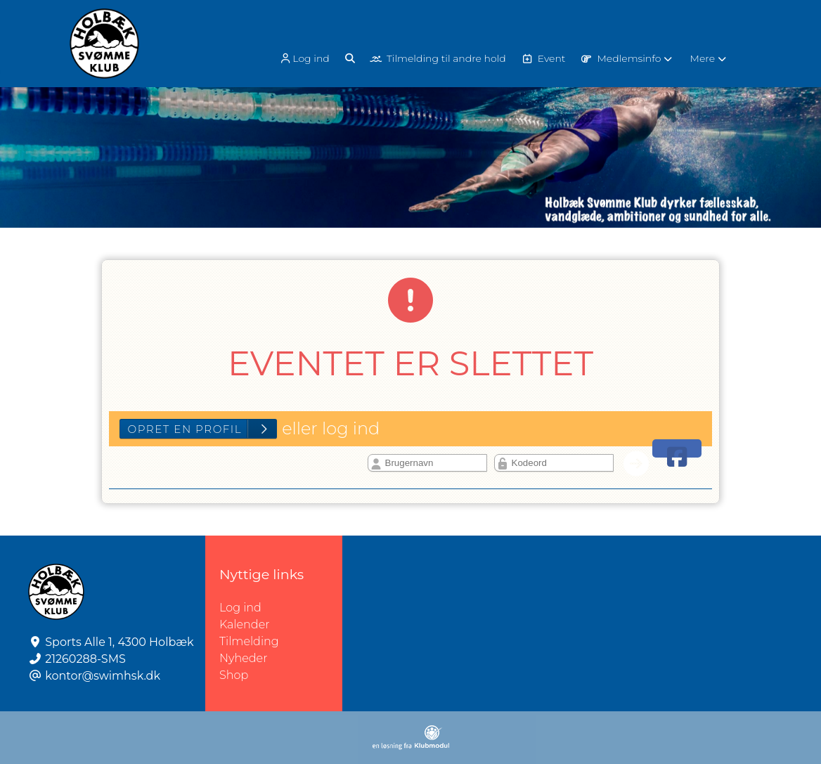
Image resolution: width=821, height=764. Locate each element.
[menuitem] (305, 58)
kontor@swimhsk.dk (102, 675)
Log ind (303, 58)
